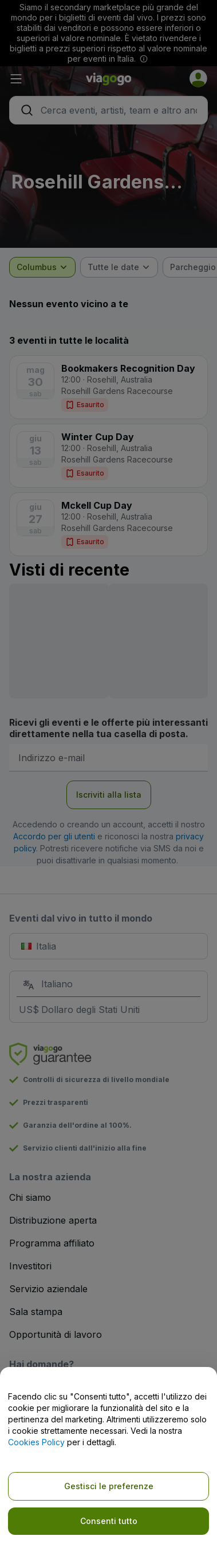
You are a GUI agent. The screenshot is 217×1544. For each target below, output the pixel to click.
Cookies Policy (36, 1442)
